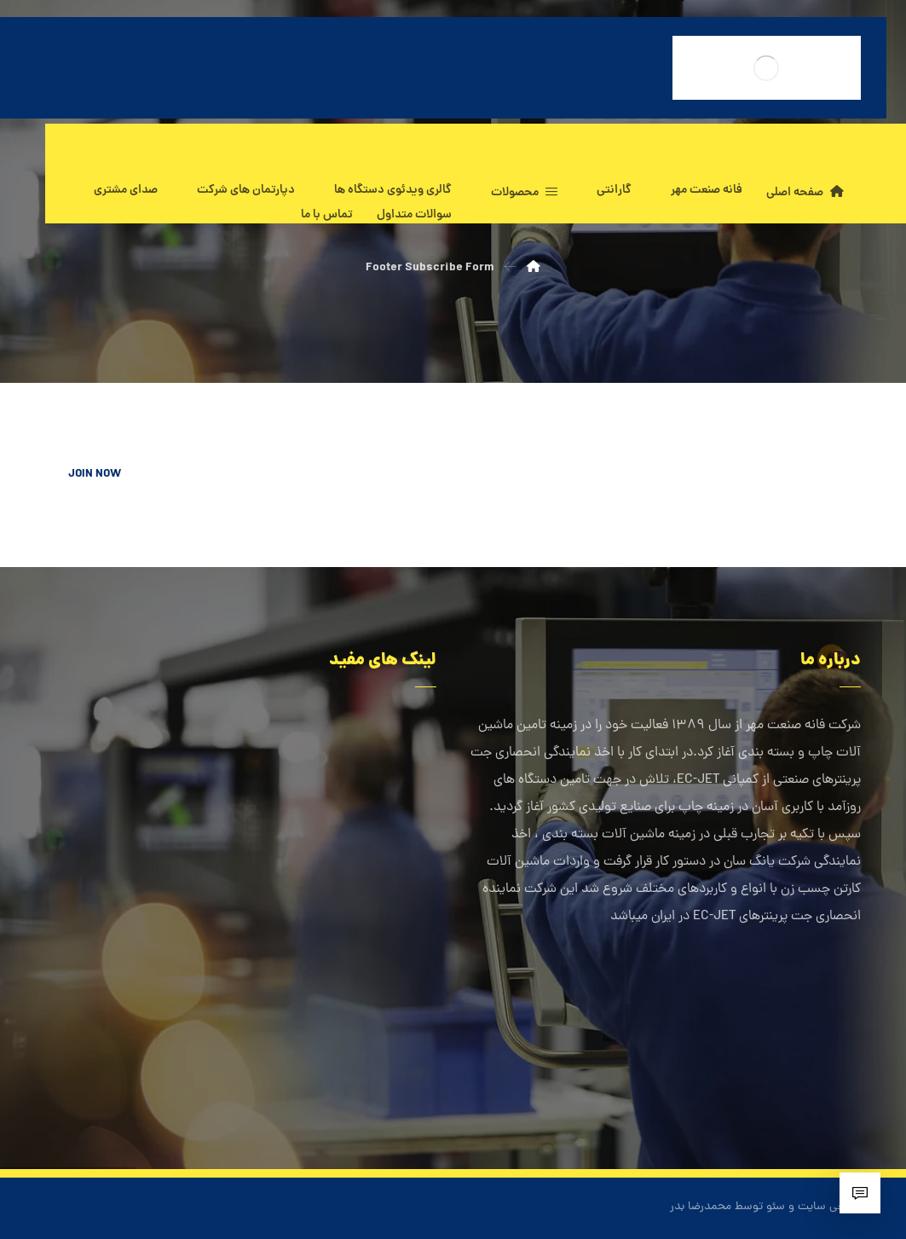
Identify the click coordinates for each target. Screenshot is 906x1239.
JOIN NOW (94, 474)
